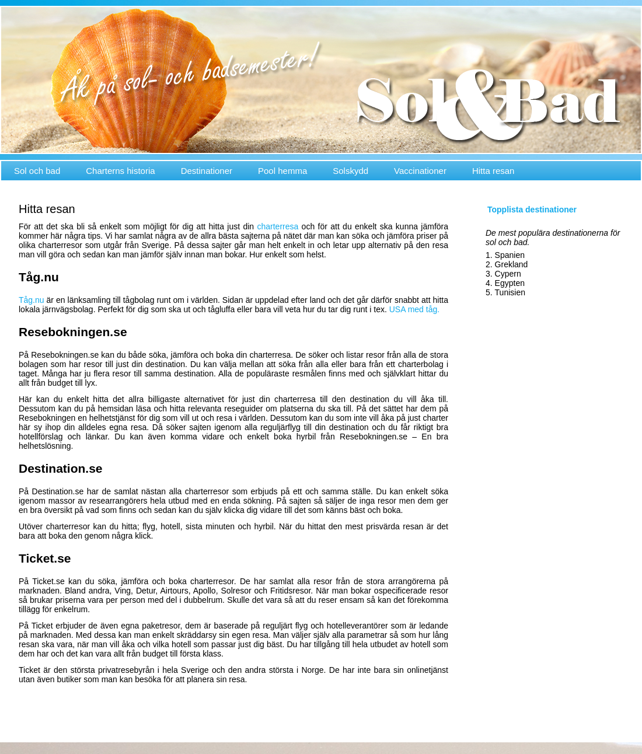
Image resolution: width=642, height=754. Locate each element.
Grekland (511, 264)
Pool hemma (282, 171)
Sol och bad (37, 171)
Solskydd (350, 171)
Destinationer (206, 171)
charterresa (277, 226)
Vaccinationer (420, 171)
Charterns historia (120, 171)
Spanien (510, 255)
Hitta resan (493, 171)
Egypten (510, 283)
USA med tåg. (414, 309)
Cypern (508, 273)
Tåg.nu (33, 300)
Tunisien (510, 292)
